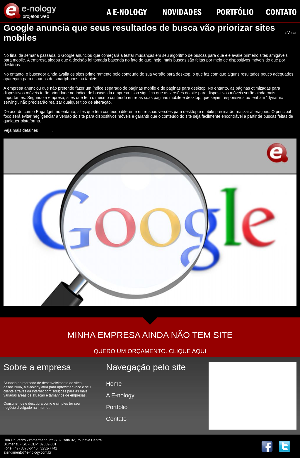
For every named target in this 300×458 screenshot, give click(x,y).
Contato (116, 419)
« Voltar (290, 33)
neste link (45, 130)
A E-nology (120, 395)
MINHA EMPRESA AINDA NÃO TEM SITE (150, 335)
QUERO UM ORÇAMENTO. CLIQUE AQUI (150, 351)
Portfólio (116, 407)
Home (114, 383)
